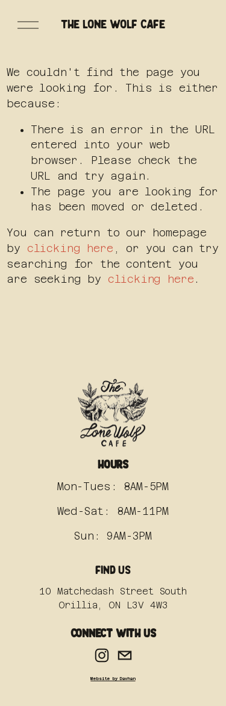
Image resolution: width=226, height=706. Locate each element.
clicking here (70, 248)
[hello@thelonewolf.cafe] (125, 655)
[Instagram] (102, 655)
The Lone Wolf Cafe (113, 24)
